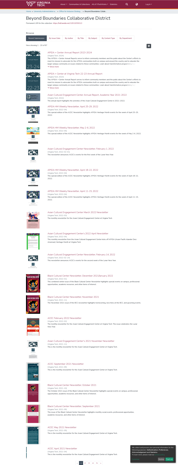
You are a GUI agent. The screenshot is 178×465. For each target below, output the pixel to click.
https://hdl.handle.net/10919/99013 (67, 23)
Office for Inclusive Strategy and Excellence (70, 11)
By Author (69, 38)
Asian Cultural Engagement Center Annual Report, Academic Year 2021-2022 (87, 94)
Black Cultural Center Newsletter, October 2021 (72, 385)
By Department (126, 38)
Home (28, 11)
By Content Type (108, 38)
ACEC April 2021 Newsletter (62, 448)
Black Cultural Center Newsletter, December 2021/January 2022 (80, 275)
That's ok (169, 459)
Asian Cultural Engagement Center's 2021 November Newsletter (81, 341)
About (63, 4)
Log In (148, 4)
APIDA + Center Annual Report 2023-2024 (70, 52)
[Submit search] (126, 4)
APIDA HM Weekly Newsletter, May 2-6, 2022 (71, 127)
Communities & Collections (79, 4)
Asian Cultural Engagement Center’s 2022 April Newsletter (78, 233)
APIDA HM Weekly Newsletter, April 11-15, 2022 (73, 191)
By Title (81, 38)
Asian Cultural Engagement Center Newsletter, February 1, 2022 (81, 148)
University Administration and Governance (45, 11)
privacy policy (159, 455)
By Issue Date (54, 38)
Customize (135, 459)
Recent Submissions (36, 38)
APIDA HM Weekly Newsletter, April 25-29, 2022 (73, 106)
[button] (136, 4)
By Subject (92, 38)
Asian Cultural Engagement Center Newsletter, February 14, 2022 (81, 254)
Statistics (113, 4)
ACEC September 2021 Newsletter (66, 363)
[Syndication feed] (149, 46)
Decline (161, 459)
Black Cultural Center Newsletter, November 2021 (73, 296)
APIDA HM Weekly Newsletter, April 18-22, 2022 (73, 170)
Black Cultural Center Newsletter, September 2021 (74, 406)
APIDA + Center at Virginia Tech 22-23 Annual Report (75, 73)
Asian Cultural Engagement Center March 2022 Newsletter (78, 212)
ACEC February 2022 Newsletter (64, 318)
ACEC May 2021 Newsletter (62, 427)
